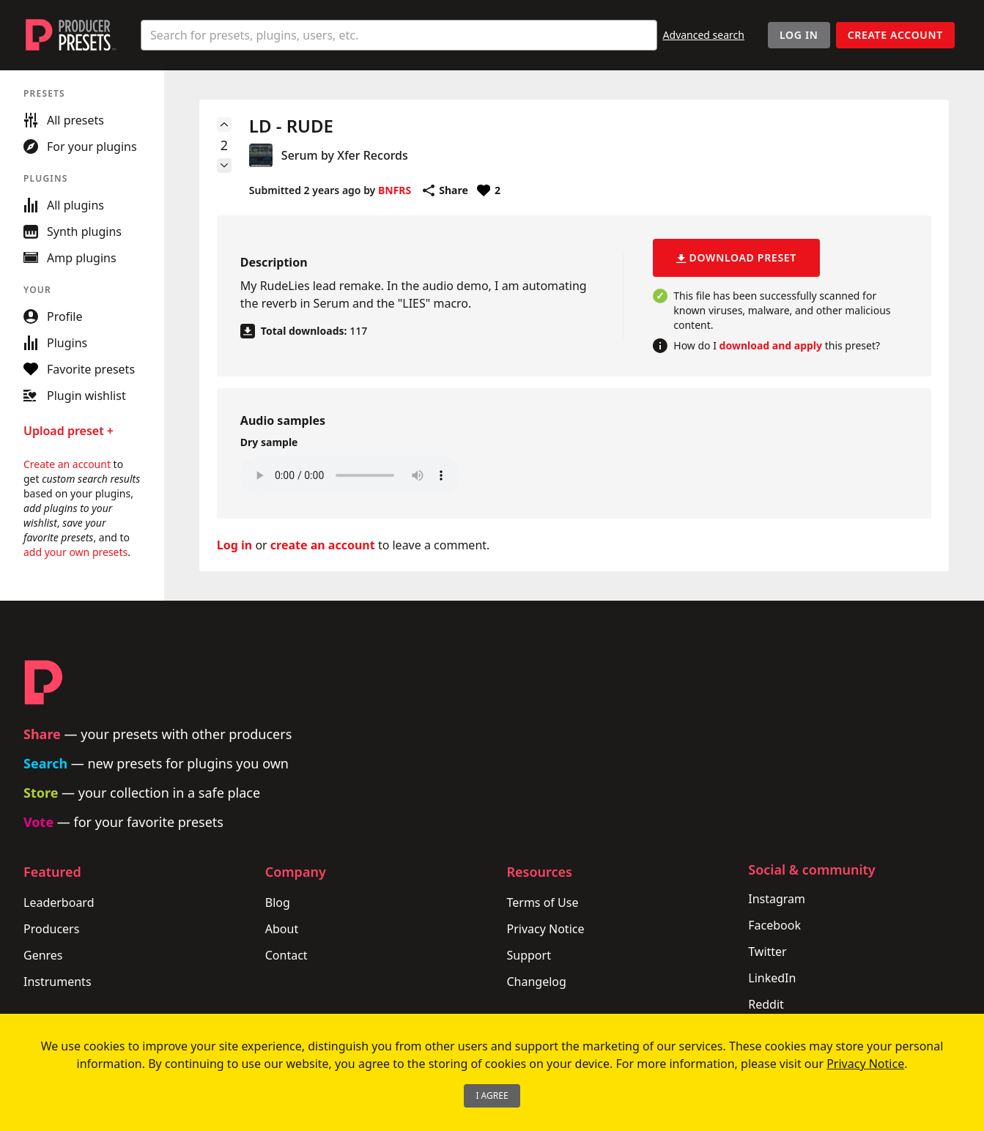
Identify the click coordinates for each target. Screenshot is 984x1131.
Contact (286, 955)
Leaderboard (58, 902)
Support (529, 955)
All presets (63, 120)
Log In (799, 35)
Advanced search (703, 35)
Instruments (57, 982)
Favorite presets (79, 369)
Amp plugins (69, 258)
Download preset (736, 257)
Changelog (536, 982)
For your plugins (80, 146)
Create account (895, 35)
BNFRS (394, 190)
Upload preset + (68, 431)
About (281, 929)
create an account (322, 545)
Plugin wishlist (74, 395)
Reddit (766, 1004)
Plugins (55, 343)
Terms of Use (543, 902)
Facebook (774, 925)
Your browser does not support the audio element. (350, 475)
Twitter (767, 951)
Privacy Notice (546, 929)
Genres (43, 955)
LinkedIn (772, 978)
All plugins (63, 205)
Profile (52, 316)
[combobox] (399, 35)
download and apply (770, 345)
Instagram (776, 899)
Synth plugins (72, 231)
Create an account (67, 464)
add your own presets (75, 552)
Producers (51, 929)
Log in (234, 545)
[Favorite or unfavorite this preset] (488, 190)
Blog (277, 902)
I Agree (492, 1095)
